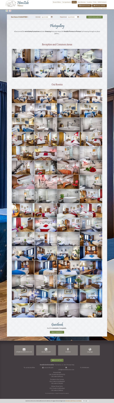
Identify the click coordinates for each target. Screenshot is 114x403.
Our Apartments (66, 2)
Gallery (74, 2)
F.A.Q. (94, 2)
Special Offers (99, 6)
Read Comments (57, 332)
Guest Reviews (82, 2)
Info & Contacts (102, 2)
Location (89, 2)
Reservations (84, 6)
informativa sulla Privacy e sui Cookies (73, 400)
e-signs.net (67, 393)
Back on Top (57, 360)
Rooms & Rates (57, 2)
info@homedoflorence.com (66, 369)
